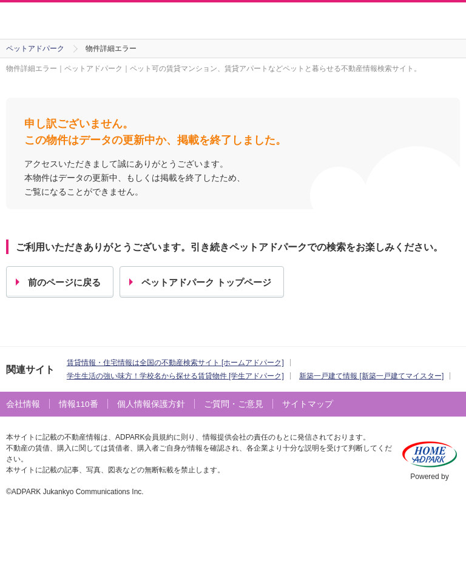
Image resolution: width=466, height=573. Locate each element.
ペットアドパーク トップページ (206, 282)
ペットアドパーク (35, 48)
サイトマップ (307, 404)
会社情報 (23, 404)
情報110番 (78, 404)
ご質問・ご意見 (233, 404)
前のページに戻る (64, 282)
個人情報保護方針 (151, 404)
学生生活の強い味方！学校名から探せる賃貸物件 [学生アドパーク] (175, 376)
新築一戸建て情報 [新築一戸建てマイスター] (371, 376)
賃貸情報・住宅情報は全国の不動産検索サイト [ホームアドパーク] (175, 362)
